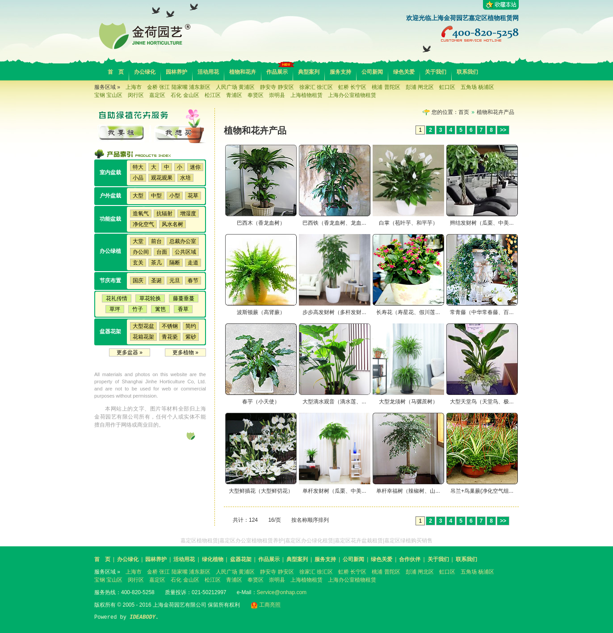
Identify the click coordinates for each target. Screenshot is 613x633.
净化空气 (143, 224)
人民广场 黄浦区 (235, 87)
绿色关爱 (404, 72)
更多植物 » (185, 352)
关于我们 (435, 72)
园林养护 (176, 72)
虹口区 (447, 87)
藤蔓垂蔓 (183, 298)
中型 (156, 196)
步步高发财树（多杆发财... (334, 312)
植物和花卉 (242, 72)
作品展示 (277, 72)
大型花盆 (143, 326)
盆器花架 (241, 559)
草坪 (114, 309)
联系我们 (467, 72)
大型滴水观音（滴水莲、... (334, 401)
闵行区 (136, 95)
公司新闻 (372, 72)
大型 (138, 196)
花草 (193, 196)
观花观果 (161, 178)
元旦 (174, 280)
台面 (161, 252)
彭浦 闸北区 (420, 87)
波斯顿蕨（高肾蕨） (261, 312)
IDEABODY (142, 617)
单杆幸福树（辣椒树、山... (408, 491)
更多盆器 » (130, 352)
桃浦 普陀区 (386, 87)
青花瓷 (170, 337)
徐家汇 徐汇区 (316, 87)
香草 (183, 309)
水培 (185, 178)
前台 (156, 241)
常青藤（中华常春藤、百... (481, 312)
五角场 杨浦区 (477, 87)
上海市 (134, 87)
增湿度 (188, 213)
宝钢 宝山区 (108, 95)
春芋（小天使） (261, 401)
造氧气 (141, 213)
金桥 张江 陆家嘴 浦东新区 (178, 87)
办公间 (141, 252)
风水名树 (172, 224)
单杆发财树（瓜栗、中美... (334, 491)
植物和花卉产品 (495, 112)
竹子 (137, 309)
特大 (138, 167)
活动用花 (208, 72)
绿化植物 (212, 559)
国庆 (138, 280)
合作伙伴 (409, 559)
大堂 (138, 241)
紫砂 (190, 337)
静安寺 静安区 (277, 87)
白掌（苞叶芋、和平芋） (408, 223)
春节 (193, 280)
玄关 (138, 263)
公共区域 (185, 252)
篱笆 (160, 309)
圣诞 (156, 280)
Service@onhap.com (282, 592)
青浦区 (234, 95)
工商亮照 (266, 605)
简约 (190, 326)
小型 (174, 196)
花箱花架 (143, 337)
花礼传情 (116, 298)
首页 (463, 112)
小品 (138, 178)
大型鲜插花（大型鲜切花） (261, 491)
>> (503, 130)
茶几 (156, 263)
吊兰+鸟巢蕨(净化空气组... (481, 491)
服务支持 (340, 72)
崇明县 (277, 95)
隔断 (174, 263)
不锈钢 (170, 326)
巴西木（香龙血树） (261, 223)
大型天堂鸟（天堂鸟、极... (481, 401)
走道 (193, 263)
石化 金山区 (185, 95)
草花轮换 (150, 298)
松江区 (213, 95)
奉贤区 (256, 95)
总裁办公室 (182, 241)
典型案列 (308, 72)
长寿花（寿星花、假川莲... (408, 312)
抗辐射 (164, 213)
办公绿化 (144, 72)
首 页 (116, 72)
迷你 (195, 167)
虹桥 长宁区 (352, 87)
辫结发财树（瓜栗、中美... (481, 223)
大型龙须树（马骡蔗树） (408, 401)
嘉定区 (157, 95)
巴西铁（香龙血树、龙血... (334, 223)
